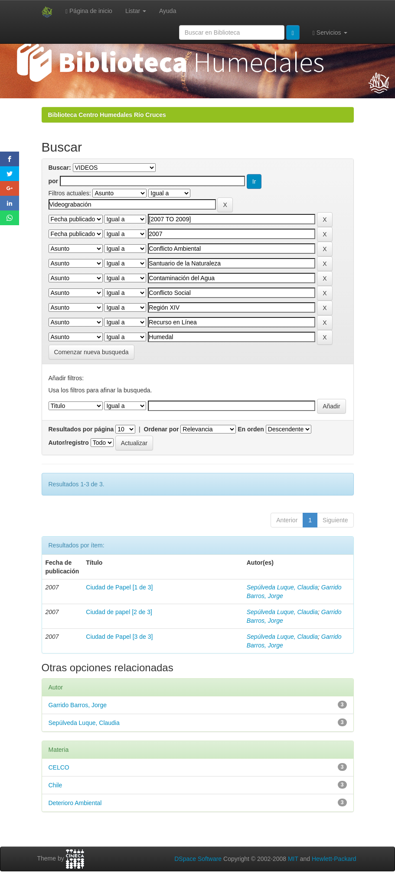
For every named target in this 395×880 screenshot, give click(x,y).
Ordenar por (161, 429)
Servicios (330, 32)
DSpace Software (198, 858)
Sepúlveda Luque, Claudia (282, 587)
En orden (251, 429)
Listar (135, 10)
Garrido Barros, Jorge (78, 705)
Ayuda (167, 10)
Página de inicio (88, 11)
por (54, 181)
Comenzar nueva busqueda (91, 352)
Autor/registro (69, 442)
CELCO (59, 767)
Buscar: (60, 167)
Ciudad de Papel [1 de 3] (119, 587)
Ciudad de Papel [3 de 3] (119, 636)
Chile (55, 785)
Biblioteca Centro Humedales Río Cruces (107, 114)
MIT (293, 858)
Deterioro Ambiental (75, 802)
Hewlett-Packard (334, 858)
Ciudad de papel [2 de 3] (119, 611)
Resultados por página (81, 429)
